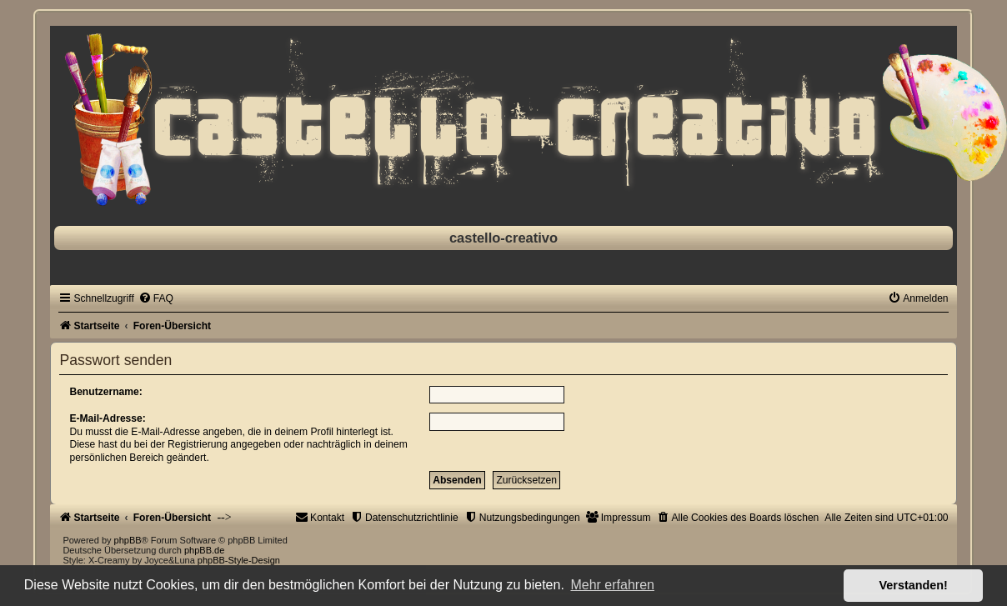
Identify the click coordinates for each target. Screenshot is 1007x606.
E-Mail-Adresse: (107, 418)
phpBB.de (204, 550)
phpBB (128, 540)
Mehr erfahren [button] (612, 585)
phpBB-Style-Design (239, 560)
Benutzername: (105, 392)
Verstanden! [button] (913, 585)
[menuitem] (155, 298)
